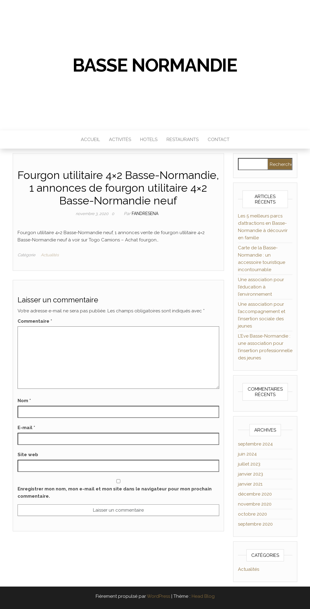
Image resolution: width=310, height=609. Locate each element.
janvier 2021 (250, 484)
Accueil (90, 139)
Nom (24, 400)
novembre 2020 (255, 504)
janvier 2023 (250, 474)
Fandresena (145, 213)
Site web (28, 454)
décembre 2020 (255, 494)
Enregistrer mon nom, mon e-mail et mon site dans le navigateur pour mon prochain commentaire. (115, 492)
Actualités (50, 255)
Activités (120, 139)
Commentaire (35, 321)
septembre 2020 (255, 524)
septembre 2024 (255, 444)
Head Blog (203, 596)
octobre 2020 (252, 514)
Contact (218, 139)
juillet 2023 (249, 464)
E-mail (26, 427)
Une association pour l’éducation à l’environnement (261, 287)
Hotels (148, 139)
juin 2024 (247, 454)
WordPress (158, 596)
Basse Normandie (155, 65)
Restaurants (183, 139)
